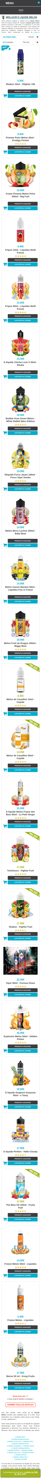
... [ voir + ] (36, 32)
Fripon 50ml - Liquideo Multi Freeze (20, 307)
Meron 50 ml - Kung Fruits (20, 1376)
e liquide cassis (28, 1446)
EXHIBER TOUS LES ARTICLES (20, 1405)
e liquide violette (27, 1450)
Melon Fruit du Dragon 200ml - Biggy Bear (20, 644)
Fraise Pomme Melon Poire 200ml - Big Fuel (20, 195)
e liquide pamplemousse (20, 1439)
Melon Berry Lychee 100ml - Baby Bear (20, 532)
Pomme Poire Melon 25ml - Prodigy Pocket (20, 139)
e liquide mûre (28, 1441)
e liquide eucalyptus (14, 1446)
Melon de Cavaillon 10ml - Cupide (20, 700)
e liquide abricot (20, 1455)
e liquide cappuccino (20, 1457)
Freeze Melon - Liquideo (20, 1320)
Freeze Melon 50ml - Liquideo (20, 1264)
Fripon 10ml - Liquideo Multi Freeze (20, 251)
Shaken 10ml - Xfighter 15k (20, 84)
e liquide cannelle (20, 1459)
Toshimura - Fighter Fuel (20, 870)
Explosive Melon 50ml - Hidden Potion (20, 1037)
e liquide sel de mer (14, 1441)
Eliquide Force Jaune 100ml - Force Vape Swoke (20, 476)
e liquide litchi (20, 1437)
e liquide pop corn (13, 1452)
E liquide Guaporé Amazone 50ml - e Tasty (20, 1094)
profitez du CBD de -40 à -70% (26, 1473)
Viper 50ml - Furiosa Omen (20, 983)
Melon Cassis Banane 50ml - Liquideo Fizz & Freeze (20, 588)
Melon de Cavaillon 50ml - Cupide (20, 757)
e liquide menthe (28, 1452)
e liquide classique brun (20, 1444)
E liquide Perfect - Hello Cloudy (20, 1151)
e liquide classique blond (20, 1448)
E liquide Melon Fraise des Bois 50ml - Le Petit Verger (20, 813)
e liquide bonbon (13, 1450)
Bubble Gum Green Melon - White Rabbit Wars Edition (20, 419)
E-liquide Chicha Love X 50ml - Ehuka (20, 363)
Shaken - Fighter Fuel (20, 926)
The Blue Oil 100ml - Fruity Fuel (20, 1206)
